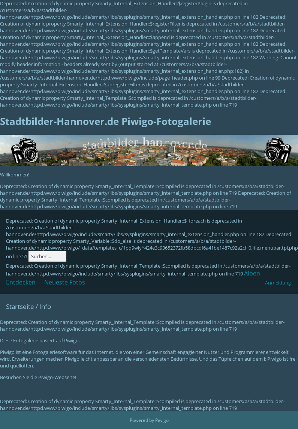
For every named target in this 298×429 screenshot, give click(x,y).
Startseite (20, 306)
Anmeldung (278, 282)
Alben (252, 273)
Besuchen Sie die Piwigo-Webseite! (38, 377)
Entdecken (21, 282)
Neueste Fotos (64, 282)
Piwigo (162, 420)
